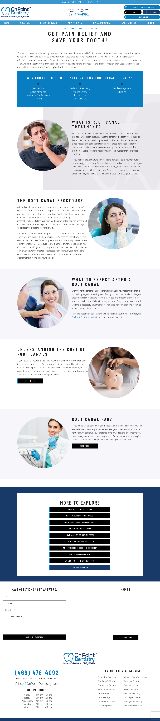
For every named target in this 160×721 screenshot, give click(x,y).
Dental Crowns (104, 666)
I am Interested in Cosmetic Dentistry (53, 533)
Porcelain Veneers (132, 657)
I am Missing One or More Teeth (106, 527)
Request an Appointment (139, 7)
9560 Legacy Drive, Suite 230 (37, 651)
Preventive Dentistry (107, 649)
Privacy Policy (85, 714)
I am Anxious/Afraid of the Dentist (53, 540)
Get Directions (125, 610)
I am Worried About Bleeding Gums (53, 520)
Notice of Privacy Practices (105, 714)
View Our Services (106, 540)
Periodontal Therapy (107, 657)
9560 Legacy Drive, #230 (78, 10)
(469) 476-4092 (77, 14)
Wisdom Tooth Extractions (135, 649)
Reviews (149, 12)
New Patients (75, 22)
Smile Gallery (129, 22)
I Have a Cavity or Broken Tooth (53, 527)
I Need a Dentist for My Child (106, 513)
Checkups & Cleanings (107, 653)
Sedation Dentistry (132, 666)
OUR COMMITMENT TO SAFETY (80, 2)
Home (6, 22)
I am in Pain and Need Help (106, 520)
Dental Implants (105, 678)
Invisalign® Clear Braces (134, 670)
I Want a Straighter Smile (106, 533)
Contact (151, 22)
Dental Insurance (102, 22)
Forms (130, 12)
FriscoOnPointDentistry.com (37, 656)
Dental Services (48, 22)
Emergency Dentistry (133, 674)
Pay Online (136, 17)
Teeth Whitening (131, 662)
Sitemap (74, 714)
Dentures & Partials (106, 674)
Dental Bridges (104, 670)
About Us (25, 22)
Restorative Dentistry (107, 662)
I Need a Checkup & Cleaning (53, 513)
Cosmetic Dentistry (132, 653)
